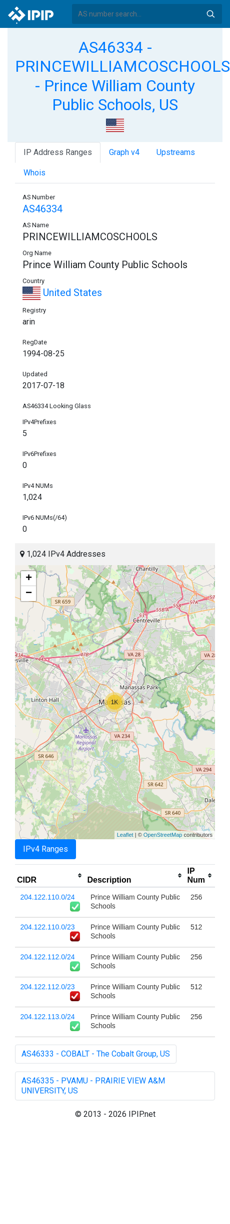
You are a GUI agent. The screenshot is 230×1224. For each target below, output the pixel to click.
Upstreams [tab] (175, 152)
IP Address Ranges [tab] (58, 152)
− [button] (29, 593)
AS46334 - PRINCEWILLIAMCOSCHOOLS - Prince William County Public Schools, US (122, 76)
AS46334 (42, 209)
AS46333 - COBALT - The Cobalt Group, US (96, 1054)
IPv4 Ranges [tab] (45, 849)
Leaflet (125, 835)
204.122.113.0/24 (47, 1017)
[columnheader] (50, 875)
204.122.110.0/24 (47, 897)
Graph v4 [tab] (124, 152)
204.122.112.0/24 (47, 957)
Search (210, 13)
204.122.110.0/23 (47, 927)
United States (62, 293)
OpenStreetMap (163, 835)
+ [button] (29, 578)
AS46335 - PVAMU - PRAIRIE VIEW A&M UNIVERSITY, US (93, 1085)
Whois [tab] (35, 172)
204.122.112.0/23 (47, 987)
